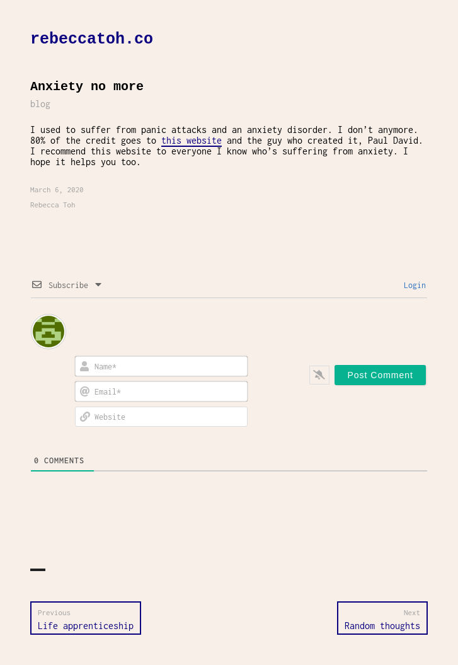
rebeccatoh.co (91, 39)
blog (40, 103)
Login (412, 285)
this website (191, 140)
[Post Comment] (380, 375)
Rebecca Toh (53, 204)
